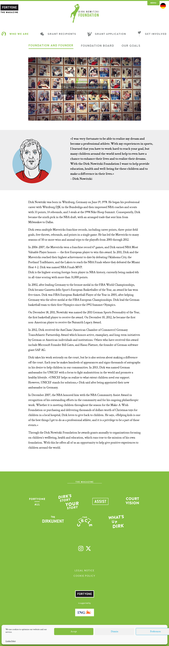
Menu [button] (153, 3)
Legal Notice (84, 570)
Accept (74, 631)
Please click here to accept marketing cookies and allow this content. (85, 89)
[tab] (51, 46)
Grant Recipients (58, 34)
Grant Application (107, 34)
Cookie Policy (10, 641)
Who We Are (15, 34)
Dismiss (114, 631)
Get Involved (152, 34)
